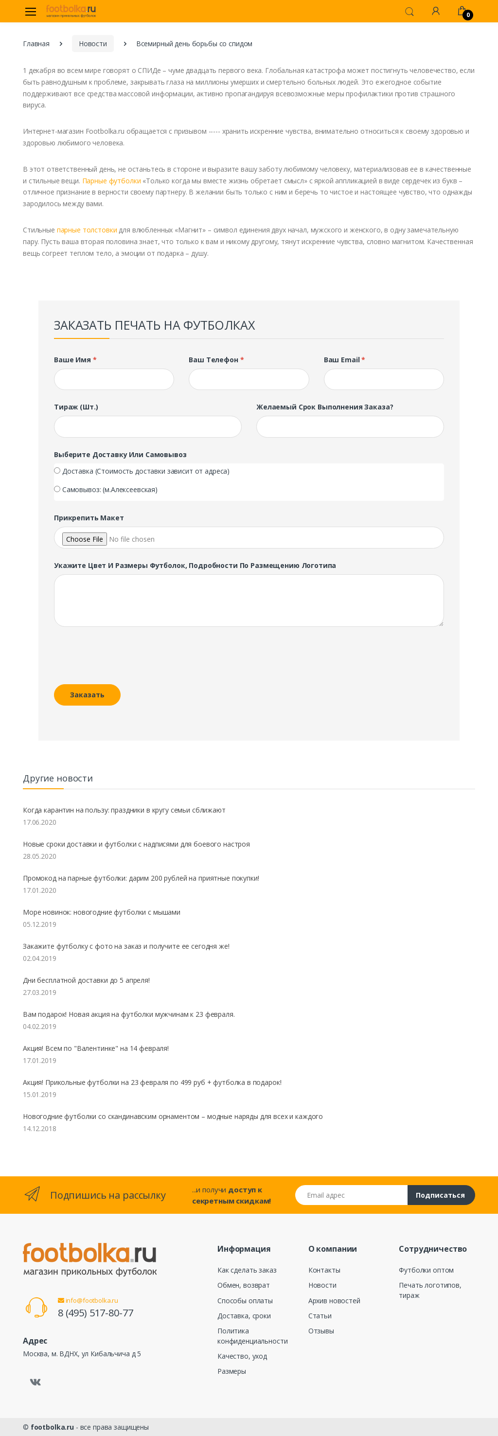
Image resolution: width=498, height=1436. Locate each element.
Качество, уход (242, 1356)
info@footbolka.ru (88, 1300)
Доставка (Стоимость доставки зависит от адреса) (146, 471)
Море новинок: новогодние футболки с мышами (101, 912)
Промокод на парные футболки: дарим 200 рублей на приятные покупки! (141, 878)
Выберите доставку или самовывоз (120, 454)
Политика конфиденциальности (252, 1336)
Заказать (87, 694)
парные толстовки (87, 229)
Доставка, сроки (244, 1315)
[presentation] (121, 657)
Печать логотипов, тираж (430, 1290)
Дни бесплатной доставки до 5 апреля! (86, 980)
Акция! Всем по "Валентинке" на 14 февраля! (96, 1048)
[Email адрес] (351, 1195)
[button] (409, 10)
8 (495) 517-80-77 (95, 1312)
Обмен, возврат (243, 1285)
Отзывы (321, 1330)
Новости (93, 43)
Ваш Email (344, 359)
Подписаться (440, 1195)
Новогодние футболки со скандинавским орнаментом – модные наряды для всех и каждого (173, 1116)
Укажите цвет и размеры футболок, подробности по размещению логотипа (195, 565)
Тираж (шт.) (76, 406)
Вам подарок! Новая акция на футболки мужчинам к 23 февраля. (129, 1014)
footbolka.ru (52, 1427)
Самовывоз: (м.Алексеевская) (110, 489)
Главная (36, 43)
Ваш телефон (216, 359)
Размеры (231, 1371)
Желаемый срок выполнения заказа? (324, 406)
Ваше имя (75, 359)
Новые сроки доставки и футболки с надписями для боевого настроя (136, 844)
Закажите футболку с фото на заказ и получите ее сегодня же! (126, 946)
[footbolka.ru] (71, 11)
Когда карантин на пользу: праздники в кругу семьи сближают (124, 810)
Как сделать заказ (247, 1270)
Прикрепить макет (89, 517)
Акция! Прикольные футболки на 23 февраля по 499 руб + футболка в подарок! (152, 1082)
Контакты (324, 1270)
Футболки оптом (426, 1270)
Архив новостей (334, 1300)
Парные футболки (111, 180)
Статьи (320, 1315)
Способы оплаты (245, 1300)
